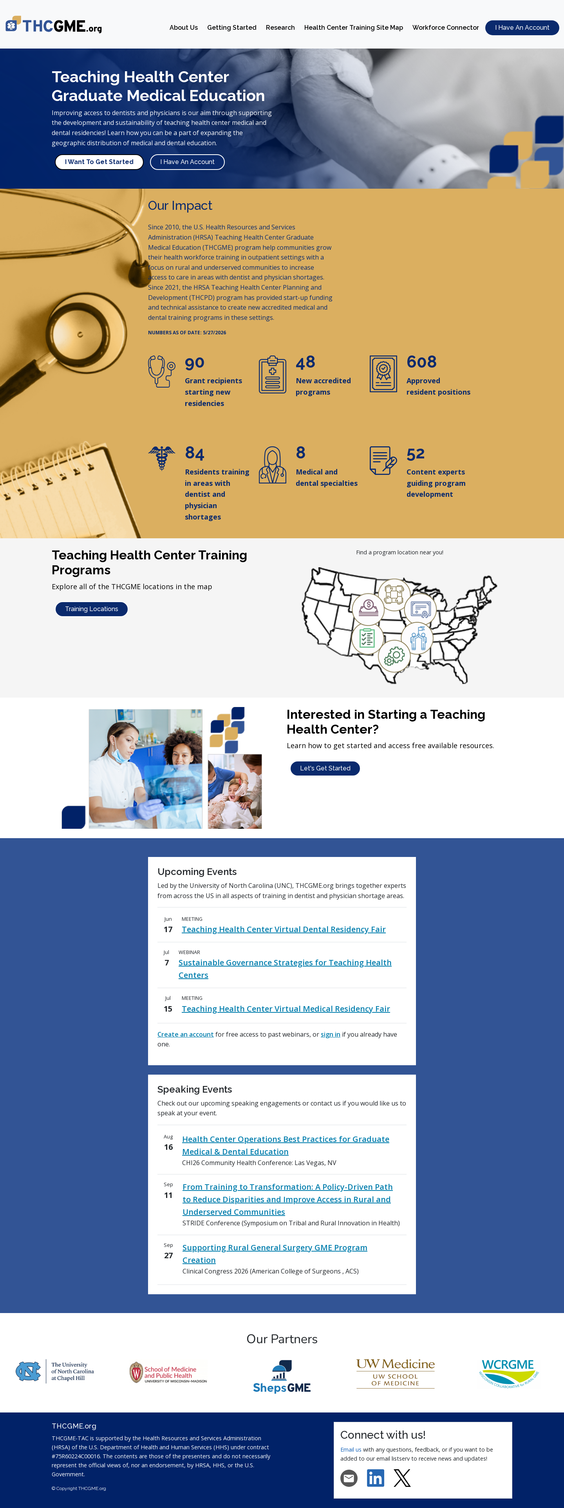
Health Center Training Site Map (353, 27)
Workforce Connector (445, 27)
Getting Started (232, 27)
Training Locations (91, 609)
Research (280, 27)
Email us (351, 1449)
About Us (184, 27)
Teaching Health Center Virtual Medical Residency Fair (286, 1008)
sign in (330, 1034)
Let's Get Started (325, 768)
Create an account (185, 1034)
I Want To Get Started (99, 162)
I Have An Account (522, 27)
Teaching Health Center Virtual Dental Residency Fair (284, 929)
